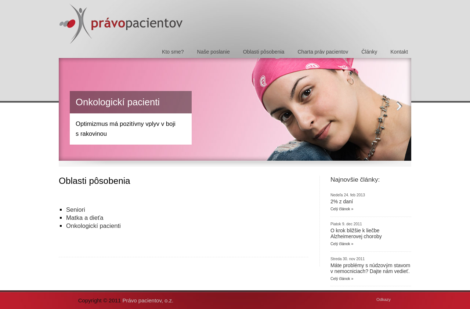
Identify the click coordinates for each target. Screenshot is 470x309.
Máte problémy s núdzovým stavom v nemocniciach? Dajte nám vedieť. (370, 268)
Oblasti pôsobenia (264, 52)
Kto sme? (173, 52)
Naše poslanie (213, 52)
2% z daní (341, 201)
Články (369, 52)
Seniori (75, 209)
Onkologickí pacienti (118, 102)
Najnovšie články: (355, 179)
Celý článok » (341, 209)
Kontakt (399, 52)
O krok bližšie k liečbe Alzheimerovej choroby (356, 233)
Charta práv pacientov (322, 52)
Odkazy (383, 299)
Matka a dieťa (84, 217)
